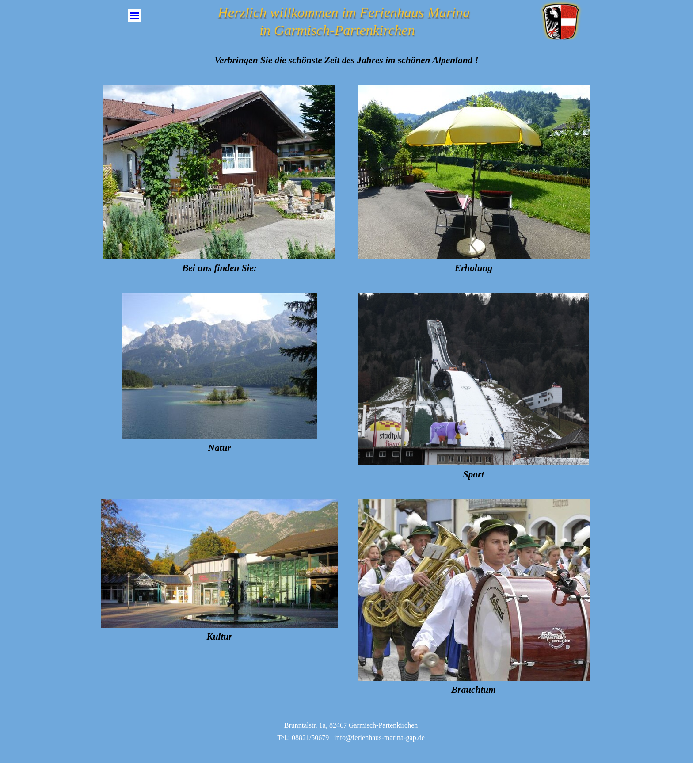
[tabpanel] (346, 60)
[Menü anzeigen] (134, 15)
